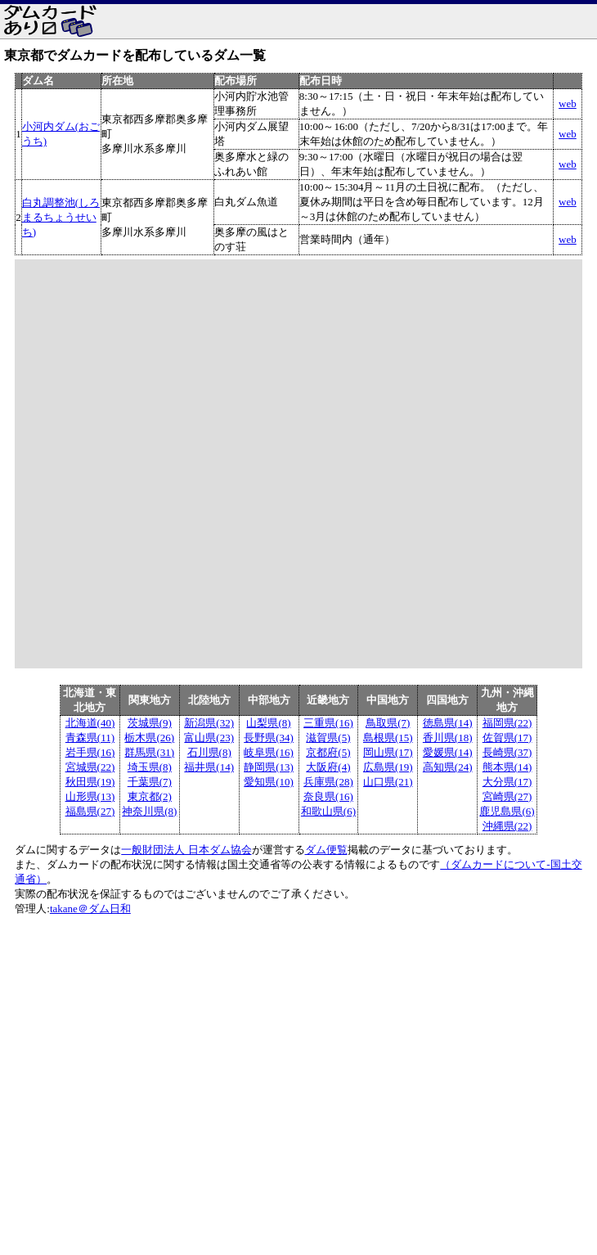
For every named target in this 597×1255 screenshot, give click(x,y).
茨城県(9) (150, 723)
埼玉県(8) (150, 767)
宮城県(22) (90, 767)
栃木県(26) (149, 737)
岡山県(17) (388, 752)
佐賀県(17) (507, 737)
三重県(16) (328, 723)
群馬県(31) (149, 752)
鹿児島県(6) (506, 811)
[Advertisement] (258, 1039)
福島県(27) (90, 811)
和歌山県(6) (328, 811)
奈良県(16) (328, 796)
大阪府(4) (328, 767)
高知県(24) (448, 767)
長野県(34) (269, 737)
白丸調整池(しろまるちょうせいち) (61, 217)
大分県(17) (507, 782)
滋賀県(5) (328, 737)
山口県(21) (388, 782)
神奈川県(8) (149, 811)
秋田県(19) (90, 782)
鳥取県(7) (388, 723)
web (568, 103)
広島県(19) (388, 767)
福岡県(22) (507, 723)
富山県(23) (209, 737)
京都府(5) (328, 752)
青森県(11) (89, 737)
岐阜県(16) (269, 752)
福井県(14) (209, 767)
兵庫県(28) (328, 782)
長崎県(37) (507, 752)
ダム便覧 (326, 849)
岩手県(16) (90, 752)
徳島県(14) (448, 723)
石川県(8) (209, 752)
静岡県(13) (269, 767)
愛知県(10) (269, 782)
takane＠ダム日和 (90, 908)
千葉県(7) (150, 782)
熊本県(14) (507, 767)
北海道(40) (90, 723)
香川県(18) (448, 737)
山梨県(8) (268, 723)
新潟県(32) (209, 723)
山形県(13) (90, 796)
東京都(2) (150, 796)
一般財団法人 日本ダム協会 (186, 849)
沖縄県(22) (507, 826)
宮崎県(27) (507, 796)
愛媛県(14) (448, 752)
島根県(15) (388, 737)
